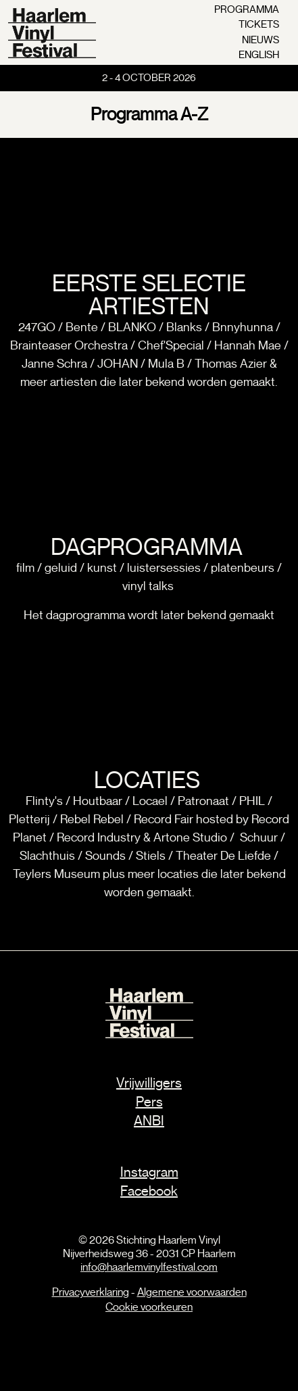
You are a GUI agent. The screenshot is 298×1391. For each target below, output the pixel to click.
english (259, 55)
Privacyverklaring (90, 1292)
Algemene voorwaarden (192, 1292)
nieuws (260, 40)
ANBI (149, 1121)
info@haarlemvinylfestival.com (149, 1267)
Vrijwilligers (149, 1083)
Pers (149, 1102)
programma (246, 9)
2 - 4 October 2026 (149, 78)
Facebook (149, 1191)
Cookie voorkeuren (149, 1307)
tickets (259, 24)
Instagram (149, 1172)
